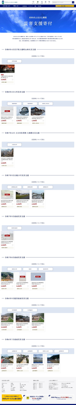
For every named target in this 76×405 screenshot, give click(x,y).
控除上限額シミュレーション (53, 387)
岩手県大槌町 (14, 61)
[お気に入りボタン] (13, 80)
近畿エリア (35, 386)
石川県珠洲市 (14, 310)
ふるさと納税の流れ (65, 386)
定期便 (12, 383)
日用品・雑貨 (22, 386)
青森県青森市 (14, 103)
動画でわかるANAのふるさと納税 (67, 387)
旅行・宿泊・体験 (23, 384)
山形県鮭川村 (14, 351)
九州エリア (41, 387)
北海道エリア (35, 383)
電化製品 (21, 387)
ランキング (31, 6)
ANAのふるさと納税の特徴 (66, 383)
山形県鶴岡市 (30, 351)
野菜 (2, 387)
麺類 (11, 386)
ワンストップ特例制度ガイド (53, 384)
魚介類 (3, 386)
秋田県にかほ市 (46, 351)
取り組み (39, 6)
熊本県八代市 (14, 269)
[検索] (73, 2)
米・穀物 (3, 390)
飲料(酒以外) (13, 390)
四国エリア (35, 387)
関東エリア (35, 384)
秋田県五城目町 (14, 228)
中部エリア (41, 384)
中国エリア (41, 386)
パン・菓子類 (13, 387)
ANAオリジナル (4, 383)
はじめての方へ (64, 384)
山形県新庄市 (61, 351)
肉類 (2, 384)
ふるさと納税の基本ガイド (53, 383)
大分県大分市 (14, 144)
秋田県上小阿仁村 (45, 103)
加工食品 (12, 384)
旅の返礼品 (25, 6)
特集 (35, 6)
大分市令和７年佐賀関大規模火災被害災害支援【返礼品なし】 (7, 159)
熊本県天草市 (45, 269)
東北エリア (41, 383)
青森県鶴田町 (30, 103)
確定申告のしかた (52, 386)
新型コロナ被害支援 (23, 390)
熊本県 (30, 269)
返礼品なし (3, 391)
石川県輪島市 (30, 310)
